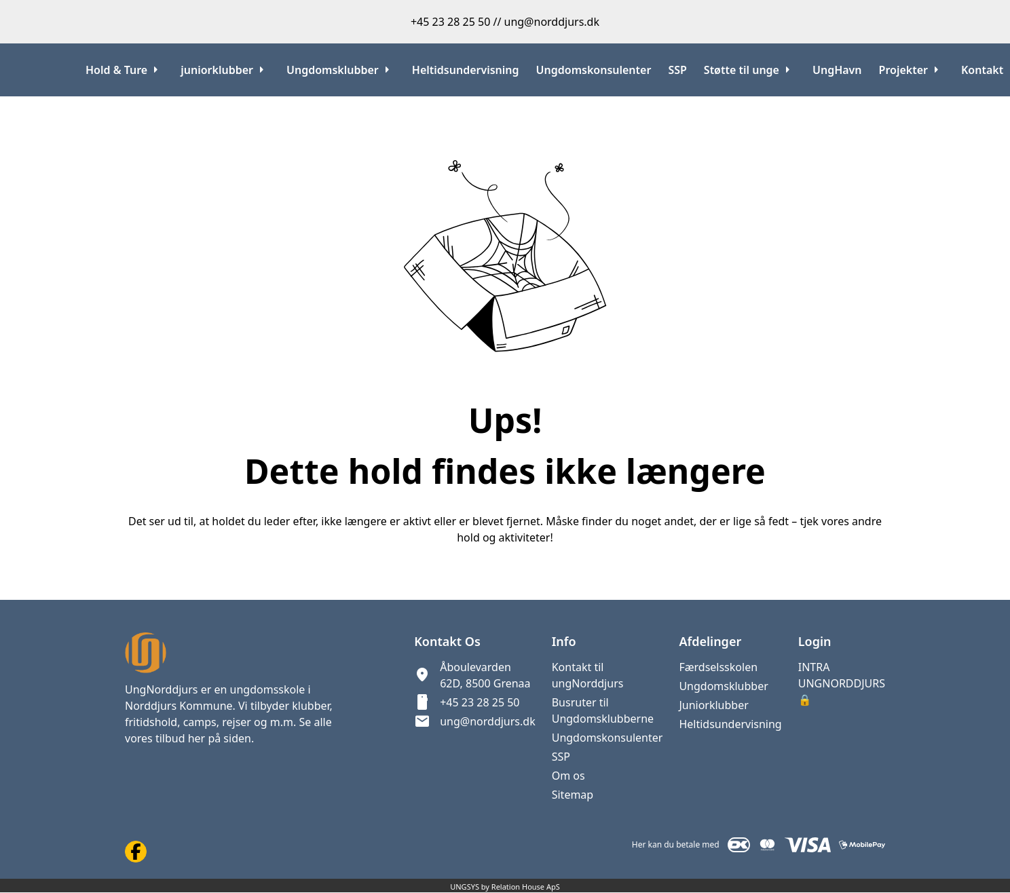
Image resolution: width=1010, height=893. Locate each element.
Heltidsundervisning (730, 724)
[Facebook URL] (136, 851)
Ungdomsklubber (723, 686)
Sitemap (573, 794)
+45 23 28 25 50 (479, 702)
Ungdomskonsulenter (607, 737)
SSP (561, 756)
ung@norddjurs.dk (488, 721)
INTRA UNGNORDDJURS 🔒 (841, 683)
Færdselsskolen (718, 667)
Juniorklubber (713, 705)
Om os (568, 775)
